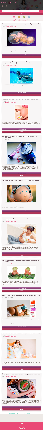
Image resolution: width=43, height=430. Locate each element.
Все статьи (21, 424)
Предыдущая (12, 413)
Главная (21, 423)
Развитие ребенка (21, 428)
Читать (21, 57)
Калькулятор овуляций (14, 19)
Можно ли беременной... (24, 19)
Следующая (26, 413)
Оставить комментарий (21, 54)
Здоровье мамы (21, 427)
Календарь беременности (19, 19)
